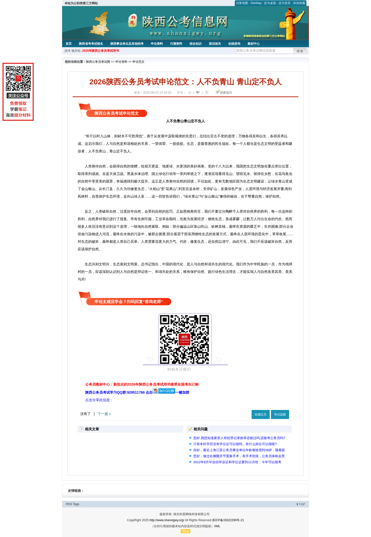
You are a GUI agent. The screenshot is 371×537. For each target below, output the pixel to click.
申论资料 (157, 43)
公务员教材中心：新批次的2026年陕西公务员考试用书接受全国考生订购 (142, 384)
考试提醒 (280, 414)
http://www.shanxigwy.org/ (167, 520)
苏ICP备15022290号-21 (228, 520)
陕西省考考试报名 (91, 43)
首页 (69, 43)
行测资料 (176, 43)
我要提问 (226, 92)
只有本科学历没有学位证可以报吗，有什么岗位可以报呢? (235, 444)
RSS (69, 504)
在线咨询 (234, 43)
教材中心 (254, 43)
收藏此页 (261, 414)
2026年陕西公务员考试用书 (100, 50)
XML (217, 526)
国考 (68, 50)
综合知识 (196, 43)
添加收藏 (299, 3)
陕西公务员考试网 (98, 62)
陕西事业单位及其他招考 (127, 43)
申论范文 (138, 62)
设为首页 (285, 3)
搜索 (300, 51)
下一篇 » (104, 414)
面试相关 (215, 43)
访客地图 (242, 3)
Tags (76, 504)
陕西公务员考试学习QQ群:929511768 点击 (130, 392)
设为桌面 (270, 3)
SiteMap (256, 3)
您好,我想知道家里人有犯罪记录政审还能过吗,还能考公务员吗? (239, 438)
